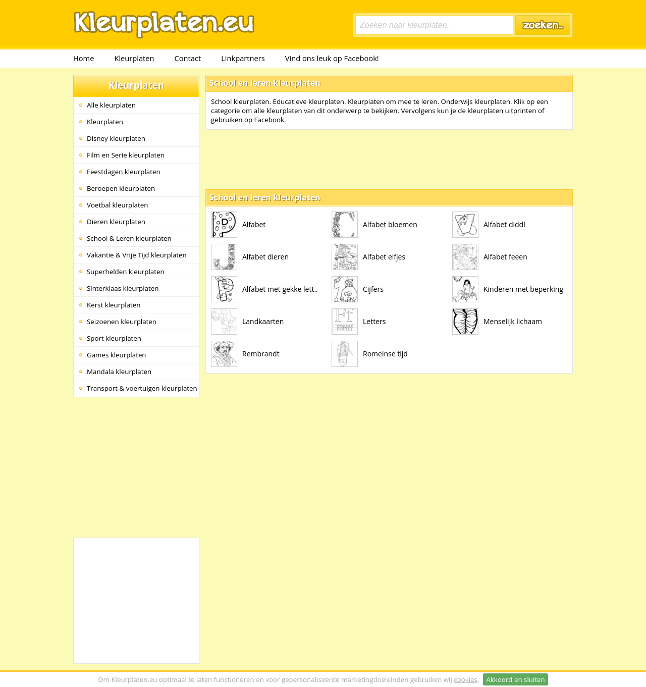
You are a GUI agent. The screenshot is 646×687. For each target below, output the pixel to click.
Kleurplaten (134, 58)
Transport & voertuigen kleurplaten (142, 388)
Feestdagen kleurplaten (123, 171)
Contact (188, 58)
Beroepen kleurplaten (121, 188)
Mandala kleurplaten (119, 371)
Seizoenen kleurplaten (121, 321)
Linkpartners (243, 58)
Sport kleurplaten (114, 338)
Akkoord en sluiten (515, 679)
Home (83, 58)
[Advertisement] (136, 466)
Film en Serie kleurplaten (126, 155)
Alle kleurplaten (111, 105)
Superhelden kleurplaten (126, 271)
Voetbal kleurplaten (117, 204)
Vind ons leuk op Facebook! (332, 58)
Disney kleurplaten (116, 138)
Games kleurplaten (116, 354)
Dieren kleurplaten (116, 221)
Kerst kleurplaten (113, 304)
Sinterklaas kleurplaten (122, 288)
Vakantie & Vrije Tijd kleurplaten (137, 254)
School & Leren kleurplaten (129, 238)
